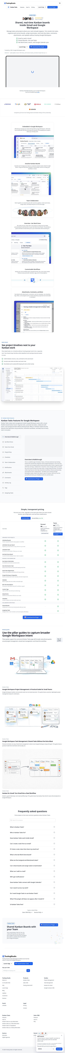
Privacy (25, 1005)
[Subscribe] (28, 970)
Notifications (7, 467)
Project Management (49, 980)
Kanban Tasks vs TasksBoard (9, 1025)
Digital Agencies (6, 1037)
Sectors (4, 1033)
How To (28, 7)
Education (4, 1035)
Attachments (7, 472)
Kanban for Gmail (48, 985)
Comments (6, 478)
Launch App (5, 988)
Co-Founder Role (6, 982)
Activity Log (6, 483)
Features (22, 7)
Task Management (48, 982)
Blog (3, 990)
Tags (4, 488)
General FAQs (38, 912)
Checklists (6, 457)
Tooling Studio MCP (27, 985)
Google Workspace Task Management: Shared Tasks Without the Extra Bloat (27, 741)
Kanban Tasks (26, 980)
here (38, 92)
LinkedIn (4, 1005)
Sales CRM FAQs (27, 912)
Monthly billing (25, 518)
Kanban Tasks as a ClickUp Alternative (11, 1027)
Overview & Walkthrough (10, 437)
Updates (4, 993)
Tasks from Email (8, 447)
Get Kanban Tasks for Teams (57, 534)
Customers (4, 995)
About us (4, 980)
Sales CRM (25, 982)
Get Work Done (7, 442)
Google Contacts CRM (49, 988)
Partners (4, 998)
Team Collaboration (8, 462)
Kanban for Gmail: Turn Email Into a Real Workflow (19, 793)
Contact (25, 1008)
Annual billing (37, 518)
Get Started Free (44, 533)
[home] (10, 3)
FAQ (3, 985)
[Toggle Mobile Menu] (59, 3)
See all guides (59, 640)
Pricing (33, 7)
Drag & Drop (7, 452)
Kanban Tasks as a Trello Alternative (10, 1023)
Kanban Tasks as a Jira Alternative (10, 1021)
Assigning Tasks (7, 493)
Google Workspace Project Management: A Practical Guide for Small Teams (27, 689)
